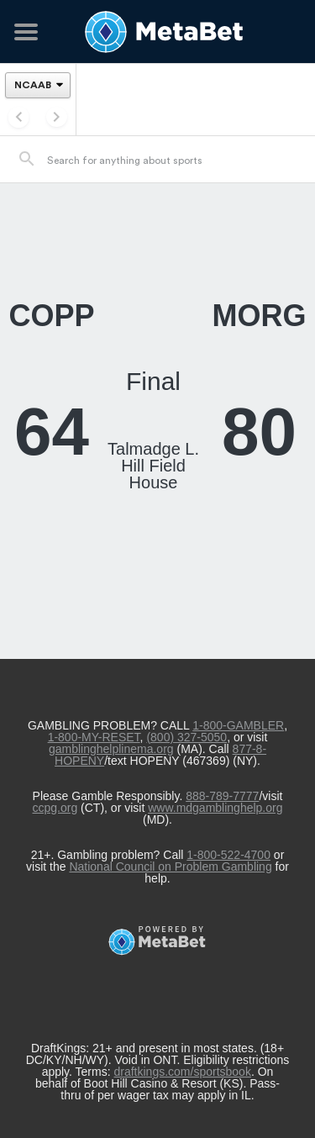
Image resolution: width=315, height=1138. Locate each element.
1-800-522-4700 (228, 854)
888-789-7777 (222, 796)
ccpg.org (54, 807)
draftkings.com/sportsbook (181, 1071)
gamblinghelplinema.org (111, 749)
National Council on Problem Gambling (170, 866)
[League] (37, 85)
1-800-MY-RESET (94, 737)
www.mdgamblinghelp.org (215, 807)
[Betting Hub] (157, 32)
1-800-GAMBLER (238, 725)
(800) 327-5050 (186, 737)
